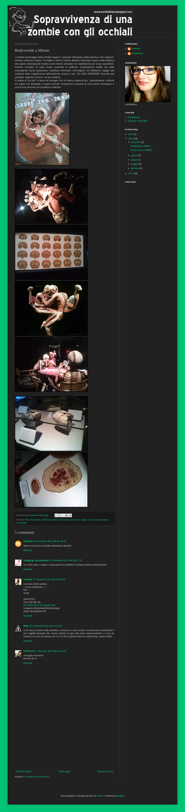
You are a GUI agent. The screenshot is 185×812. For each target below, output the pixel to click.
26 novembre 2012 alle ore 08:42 (50, 541)
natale (98, 520)
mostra (91, 520)
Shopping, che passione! (36, 560)
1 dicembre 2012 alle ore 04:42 (51, 651)
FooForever (29, 651)
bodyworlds (35, 520)
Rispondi (27, 550)
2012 (27, 520)
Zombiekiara (137, 53)
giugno (134, 160)
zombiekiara (21, 523)
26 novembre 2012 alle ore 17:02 (66, 560)
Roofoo (99, 796)
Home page (64, 771)
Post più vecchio (105, 771)
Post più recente (23, 771)
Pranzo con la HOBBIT (141, 150)
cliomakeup (46, 520)
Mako (26, 626)
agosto (134, 155)
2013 (131, 134)
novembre (136, 142)
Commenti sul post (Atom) (37, 776)
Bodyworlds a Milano (140, 146)
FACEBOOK (134, 117)
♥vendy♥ (27, 579)
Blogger (120, 796)
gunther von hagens (78, 520)
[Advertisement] (64, 743)
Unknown (28, 541)
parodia (105, 520)
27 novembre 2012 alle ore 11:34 (46, 626)
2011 (131, 173)
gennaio (135, 168)
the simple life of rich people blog (39, 605)
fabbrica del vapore (60, 520)
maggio (135, 164)
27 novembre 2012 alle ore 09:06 (49, 579)
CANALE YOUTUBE (137, 121)
